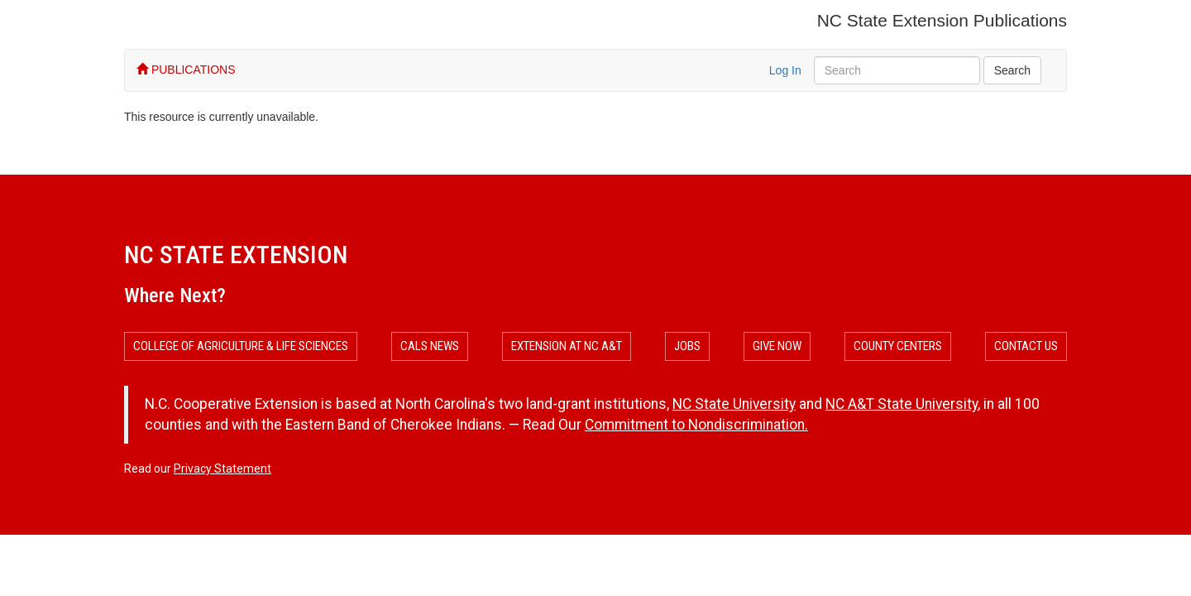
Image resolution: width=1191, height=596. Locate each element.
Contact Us (1026, 346)
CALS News (429, 346)
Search (1012, 70)
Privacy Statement (222, 468)
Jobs (687, 346)
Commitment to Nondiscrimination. (696, 424)
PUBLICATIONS (186, 69)
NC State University (734, 404)
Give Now (777, 346)
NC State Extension (235, 254)
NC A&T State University (901, 404)
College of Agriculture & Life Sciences (240, 346)
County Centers (898, 346)
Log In (785, 70)
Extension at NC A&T (566, 346)
